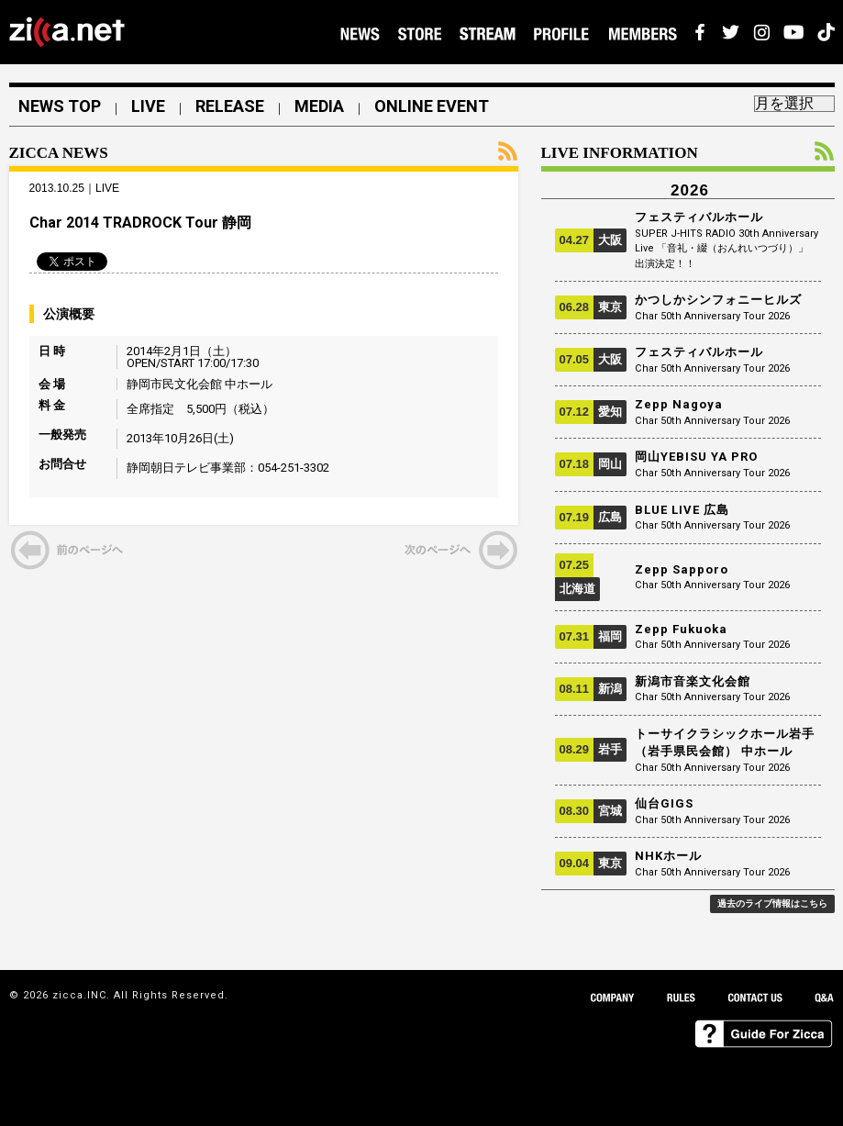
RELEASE (229, 106)
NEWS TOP (59, 106)
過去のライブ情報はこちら (772, 903)
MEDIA (319, 106)
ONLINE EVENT (431, 106)
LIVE (148, 106)
